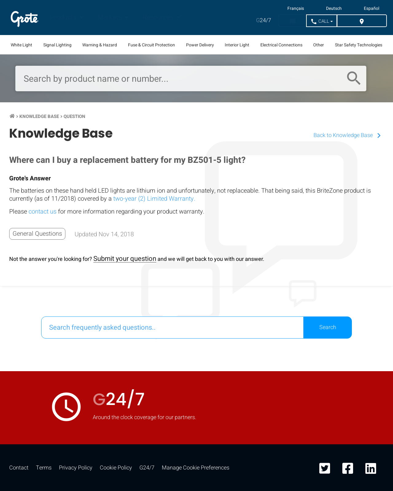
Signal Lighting (57, 45)
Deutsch (334, 8)
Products (64, 17)
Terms (44, 468)
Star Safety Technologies (358, 45)
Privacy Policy (75, 468)
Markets (110, 17)
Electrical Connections (281, 45)
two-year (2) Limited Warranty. (154, 198)
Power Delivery (200, 45)
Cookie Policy (116, 468)
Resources (158, 17)
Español (371, 8)
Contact (19, 468)
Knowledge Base (39, 116)
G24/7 (146, 468)
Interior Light (237, 45)
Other (318, 45)
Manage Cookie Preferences (195, 468)
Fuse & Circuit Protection (151, 45)
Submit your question (124, 259)
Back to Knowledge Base (348, 135)
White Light (21, 45)
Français (295, 8)
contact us (42, 211)
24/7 (263, 20)
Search (327, 327)
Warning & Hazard (99, 45)
